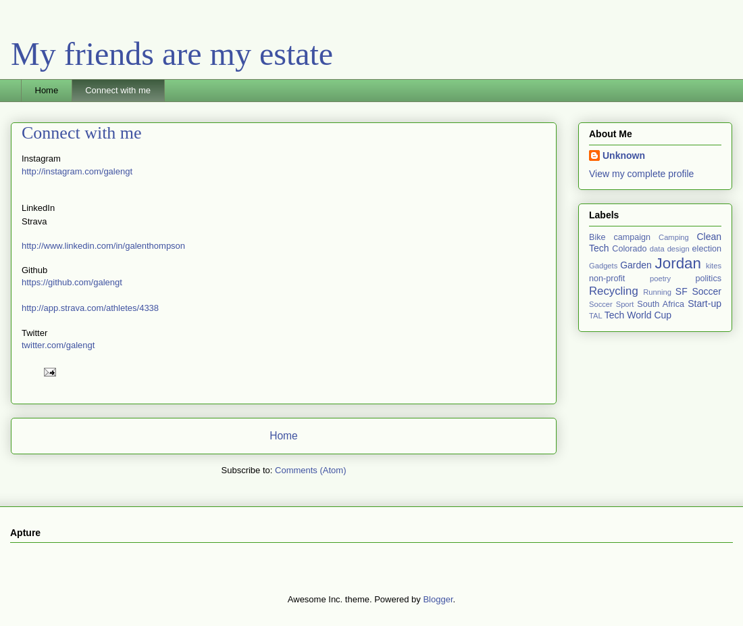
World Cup (649, 315)
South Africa (660, 304)
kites (713, 266)
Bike (597, 237)
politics (709, 278)
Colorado (629, 249)
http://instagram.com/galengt (77, 171)
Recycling (613, 291)
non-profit (607, 278)
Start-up (704, 303)
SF (681, 291)
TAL (596, 316)
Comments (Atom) (310, 470)
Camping (674, 237)
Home (47, 90)
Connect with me (118, 90)
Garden (636, 265)
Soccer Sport (611, 304)
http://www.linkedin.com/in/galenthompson (103, 246)
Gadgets (603, 266)
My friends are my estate (172, 54)
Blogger (438, 599)
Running (657, 292)
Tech (615, 315)
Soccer (706, 291)
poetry (660, 278)
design (678, 249)
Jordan (678, 263)
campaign (631, 237)
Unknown (624, 155)
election (706, 249)
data (657, 249)
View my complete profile (641, 173)
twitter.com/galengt (58, 345)
